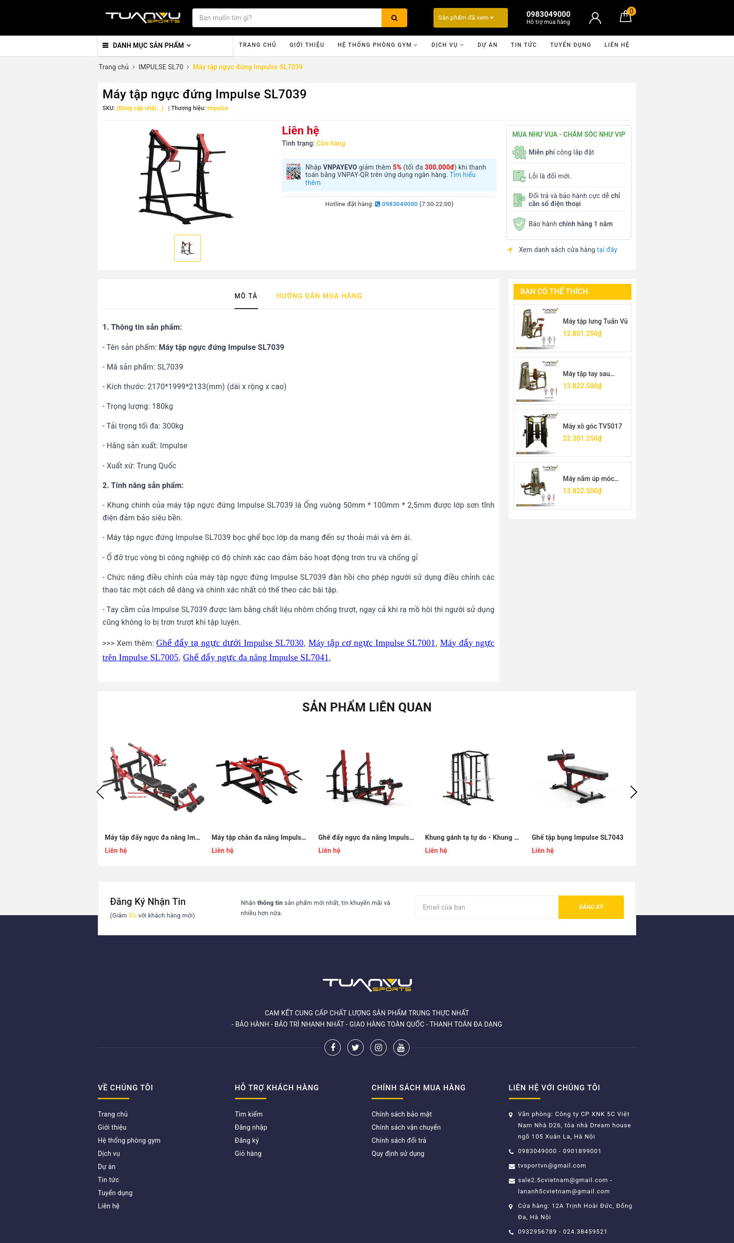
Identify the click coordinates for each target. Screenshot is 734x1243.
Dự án (487, 45)
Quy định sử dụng (398, 1153)
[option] (187, 176)
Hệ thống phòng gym (378, 45)
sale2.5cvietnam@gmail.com (563, 1180)
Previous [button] (100, 792)
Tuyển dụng (570, 45)
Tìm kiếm (249, 1114)
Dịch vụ (448, 45)
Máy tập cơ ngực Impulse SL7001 (371, 643)
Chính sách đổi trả (399, 1140)
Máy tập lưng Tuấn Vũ (595, 321)
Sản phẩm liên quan (367, 707)
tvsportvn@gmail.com (552, 1165)
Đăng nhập (251, 1127)
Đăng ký (591, 907)
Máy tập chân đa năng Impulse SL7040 (260, 837)
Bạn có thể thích (554, 291)
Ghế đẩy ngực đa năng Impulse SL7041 (256, 657)
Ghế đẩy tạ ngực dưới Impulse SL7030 (230, 643)
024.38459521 (585, 1231)
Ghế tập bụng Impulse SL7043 (578, 837)
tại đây (607, 249)
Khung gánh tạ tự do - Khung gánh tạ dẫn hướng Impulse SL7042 (473, 837)
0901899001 (582, 1150)
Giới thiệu (306, 45)
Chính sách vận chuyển (406, 1127)
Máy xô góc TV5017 (593, 426)
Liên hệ (617, 45)
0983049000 (396, 203)
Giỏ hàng (248, 1153)
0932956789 (538, 1231)
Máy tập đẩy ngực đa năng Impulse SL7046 (153, 837)
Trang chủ (257, 45)
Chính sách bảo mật (402, 1114)
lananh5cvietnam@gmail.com (564, 1191)
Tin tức (524, 45)
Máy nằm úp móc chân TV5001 (589, 479)
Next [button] (634, 792)
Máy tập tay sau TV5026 (586, 374)
